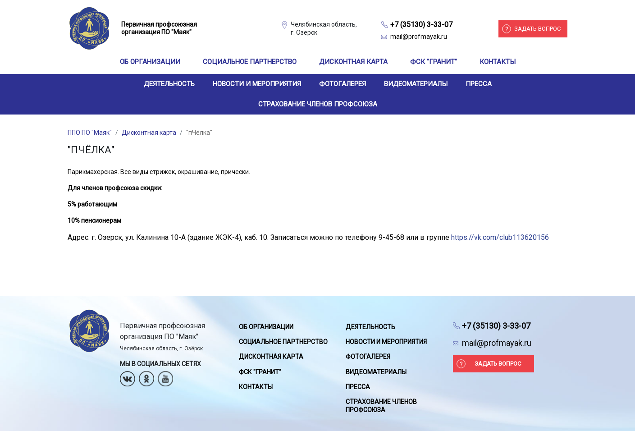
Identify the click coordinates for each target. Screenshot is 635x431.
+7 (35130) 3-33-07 (421, 24)
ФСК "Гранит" (433, 62)
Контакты (498, 62)
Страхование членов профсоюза (317, 104)
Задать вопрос (537, 28)
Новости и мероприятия (257, 84)
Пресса (479, 84)
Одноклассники (146, 376)
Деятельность (169, 84)
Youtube (165, 376)
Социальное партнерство (250, 62)
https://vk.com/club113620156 (500, 237)
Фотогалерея (342, 84)
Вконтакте (127, 376)
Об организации (150, 62)
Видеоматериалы (416, 84)
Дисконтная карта (353, 62)
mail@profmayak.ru (418, 36)
